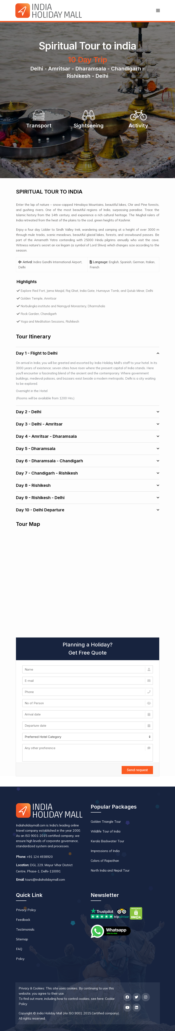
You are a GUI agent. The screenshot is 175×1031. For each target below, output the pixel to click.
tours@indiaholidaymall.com (45, 880)
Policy (20, 959)
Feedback (23, 920)
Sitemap (22, 939)
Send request (137, 770)
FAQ (19, 949)
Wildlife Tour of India (105, 831)
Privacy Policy (26, 910)
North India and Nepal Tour (110, 870)
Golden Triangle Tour (106, 822)
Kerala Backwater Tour (107, 841)
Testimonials (25, 929)
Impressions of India (105, 851)
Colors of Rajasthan (105, 861)
